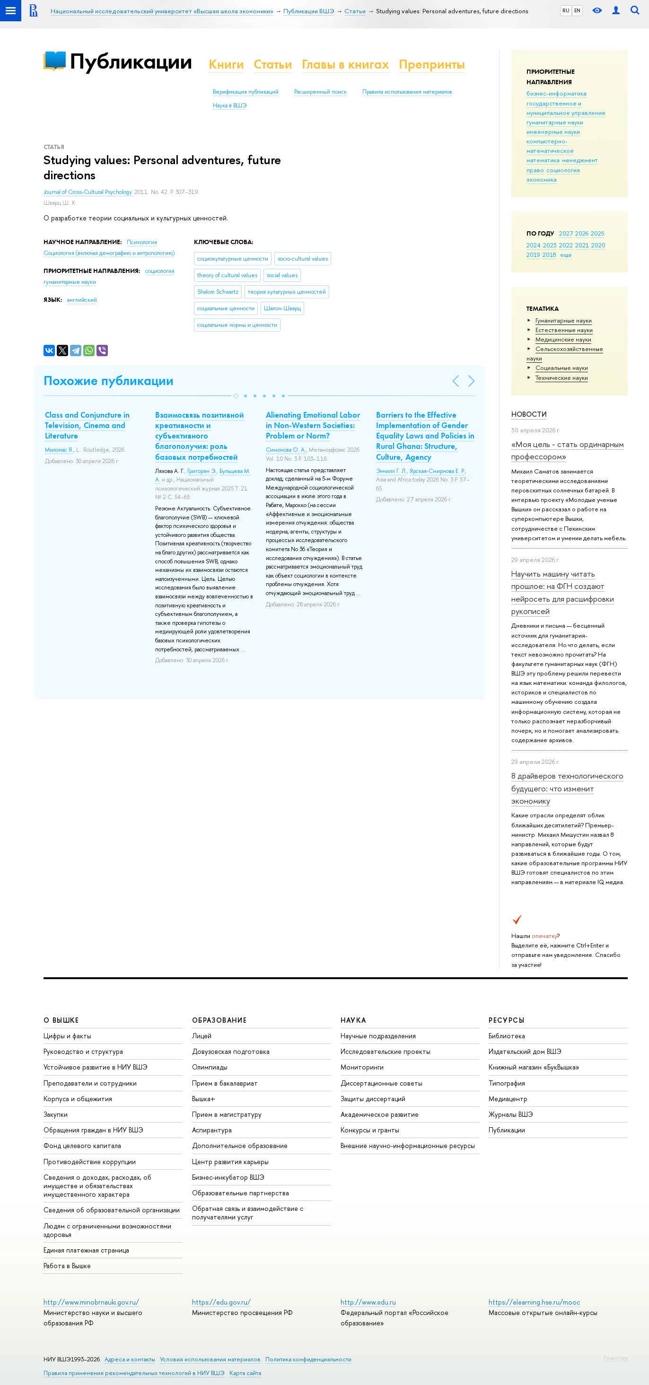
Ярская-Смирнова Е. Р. (437, 471)
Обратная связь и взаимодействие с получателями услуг (247, 1212)
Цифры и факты (67, 1035)
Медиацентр (508, 1098)
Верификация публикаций (246, 92)
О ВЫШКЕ (61, 1020)
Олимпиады (210, 1066)
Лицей (201, 1035)
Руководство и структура (83, 1051)
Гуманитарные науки (563, 320)
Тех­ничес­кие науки (561, 377)
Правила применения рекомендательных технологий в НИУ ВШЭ (134, 1373)
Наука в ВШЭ (229, 105)
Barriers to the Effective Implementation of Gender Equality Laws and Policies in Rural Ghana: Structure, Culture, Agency (425, 436)
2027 (566, 233)
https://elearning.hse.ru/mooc (534, 1301)
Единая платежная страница (86, 1249)
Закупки (56, 1114)
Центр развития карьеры (230, 1161)
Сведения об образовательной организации (112, 1209)
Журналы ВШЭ (511, 1114)
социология (563, 170)
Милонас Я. (59, 450)
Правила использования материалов (407, 92)
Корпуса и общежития (78, 1098)
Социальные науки (561, 367)
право (535, 170)
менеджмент (580, 160)
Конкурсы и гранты (370, 1129)
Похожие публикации (109, 380)
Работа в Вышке (67, 1265)
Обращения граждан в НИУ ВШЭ (93, 1129)
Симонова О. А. (286, 450)
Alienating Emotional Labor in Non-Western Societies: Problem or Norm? (313, 425)
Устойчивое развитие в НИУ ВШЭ (96, 1066)
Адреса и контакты (130, 1359)
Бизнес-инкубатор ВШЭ (228, 1177)
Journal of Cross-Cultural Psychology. (89, 192)
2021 (582, 245)
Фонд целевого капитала (82, 1145)
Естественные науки (564, 329)
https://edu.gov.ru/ (221, 1301)
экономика (541, 179)
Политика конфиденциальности (308, 1359)
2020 (598, 245)
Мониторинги (362, 1066)
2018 (549, 254)
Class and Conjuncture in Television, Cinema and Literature (87, 425)
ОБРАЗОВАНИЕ (219, 1020)
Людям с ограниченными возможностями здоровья (107, 1230)
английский (82, 300)
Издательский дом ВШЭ (525, 1051)
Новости (529, 414)
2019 (533, 254)
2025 (598, 233)
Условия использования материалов (210, 1359)
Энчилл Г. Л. (391, 471)
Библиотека (507, 1035)
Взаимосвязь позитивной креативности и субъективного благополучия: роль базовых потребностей (199, 436)
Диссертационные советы (381, 1082)
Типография (507, 1082)
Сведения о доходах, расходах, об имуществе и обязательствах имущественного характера (97, 1186)
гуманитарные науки (554, 122)
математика (543, 160)
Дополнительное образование (240, 1145)
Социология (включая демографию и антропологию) (109, 253)
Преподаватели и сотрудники (90, 1082)
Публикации (131, 60)
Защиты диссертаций (373, 1098)
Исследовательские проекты (385, 1051)
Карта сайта (245, 1373)
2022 (566, 245)
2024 (533, 245)
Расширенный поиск (320, 92)
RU (566, 10)
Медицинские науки (563, 339)
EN (577, 10)
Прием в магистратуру (227, 1114)
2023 (550, 245)
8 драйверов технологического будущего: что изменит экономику (567, 788)
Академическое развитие (380, 1114)
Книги (226, 64)
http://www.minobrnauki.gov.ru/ (91, 1301)
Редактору (616, 1357)
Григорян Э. (202, 471)
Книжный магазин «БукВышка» (534, 1066)
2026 (581, 233)
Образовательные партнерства (240, 1192)
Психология (142, 242)
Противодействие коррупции (90, 1161)
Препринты (432, 64)
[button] (236, 396)
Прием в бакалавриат (225, 1082)
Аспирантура (212, 1129)
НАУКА (354, 1020)
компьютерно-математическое (550, 146)
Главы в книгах (345, 64)
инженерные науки (553, 131)
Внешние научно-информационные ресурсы (408, 1145)
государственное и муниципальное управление (565, 108)
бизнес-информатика (556, 93)
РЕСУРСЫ (507, 1020)
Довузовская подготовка (231, 1051)
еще (566, 254)
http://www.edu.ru (368, 1301)
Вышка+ (203, 1098)
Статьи (273, 64)
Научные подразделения (378, 1035)
